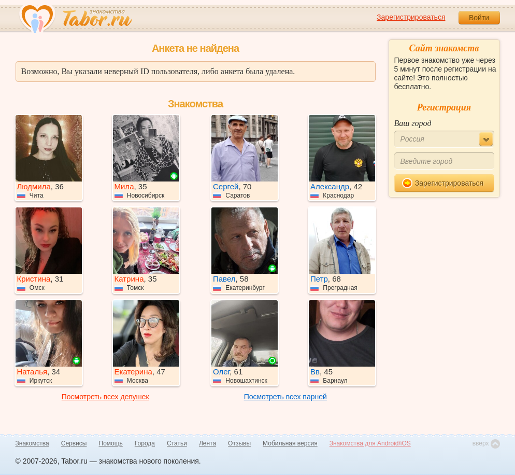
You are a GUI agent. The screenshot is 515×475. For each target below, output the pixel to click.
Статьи (177, 443)
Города (145, 443)
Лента (207, 443)
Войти (479, 17)
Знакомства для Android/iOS (370, 443)
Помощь (111, 443)
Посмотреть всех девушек (105, 397)
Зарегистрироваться (411, 17)
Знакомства (32, 443)
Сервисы (74, 443)
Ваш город (413, 123)
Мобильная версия (290, 443)
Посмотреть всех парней (285, 397)
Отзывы (239, 443)
